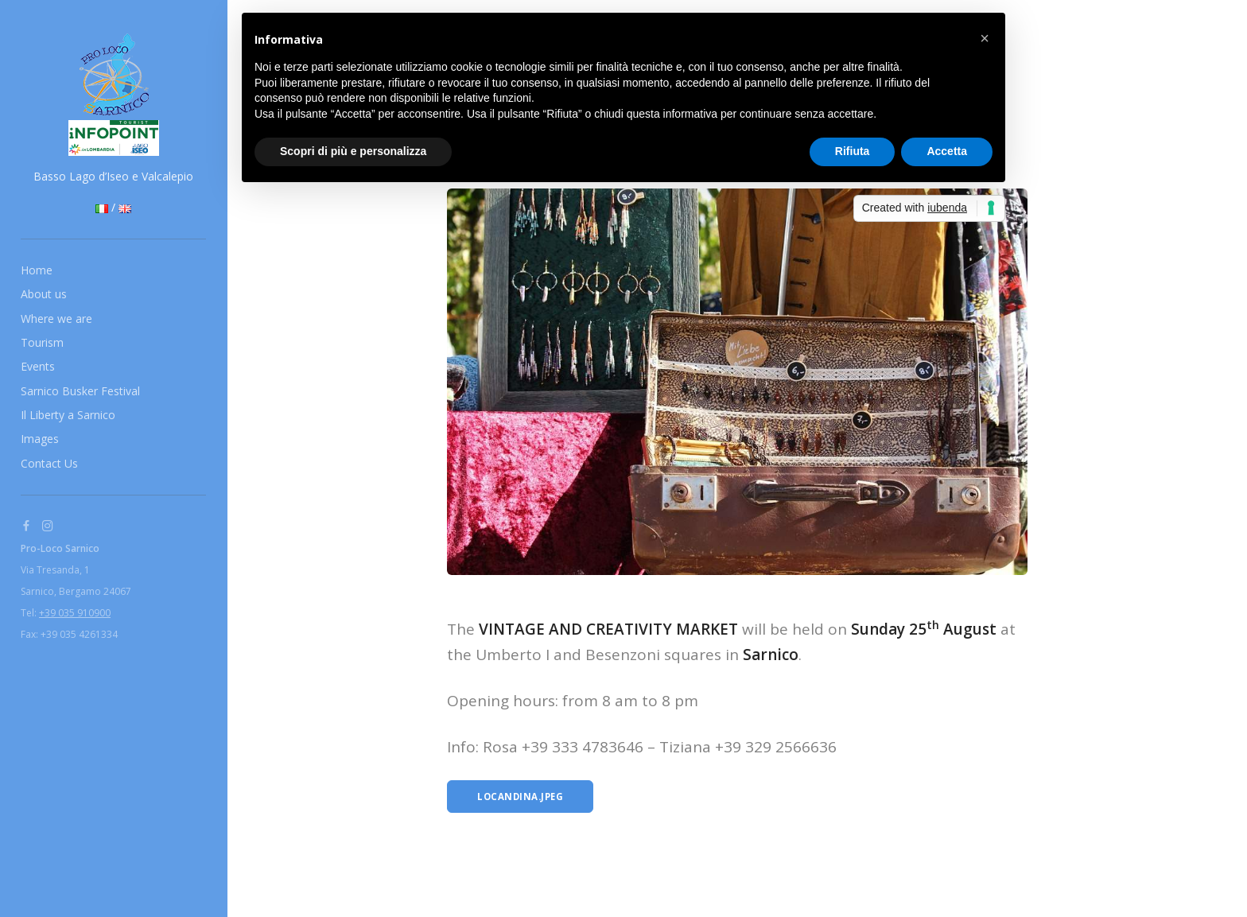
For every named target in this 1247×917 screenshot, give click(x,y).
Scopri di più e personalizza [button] (353, 151)
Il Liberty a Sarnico (68, 414)
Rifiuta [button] (852, 151)
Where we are (56, 318)
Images (40, 438)
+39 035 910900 (75, 613)
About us (44, 293)
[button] (984, 38)
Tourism (42, 342)
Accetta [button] (947, 151)
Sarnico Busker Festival (80, 390)
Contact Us (49, 463)
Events (38, 366)
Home (36, 270)
